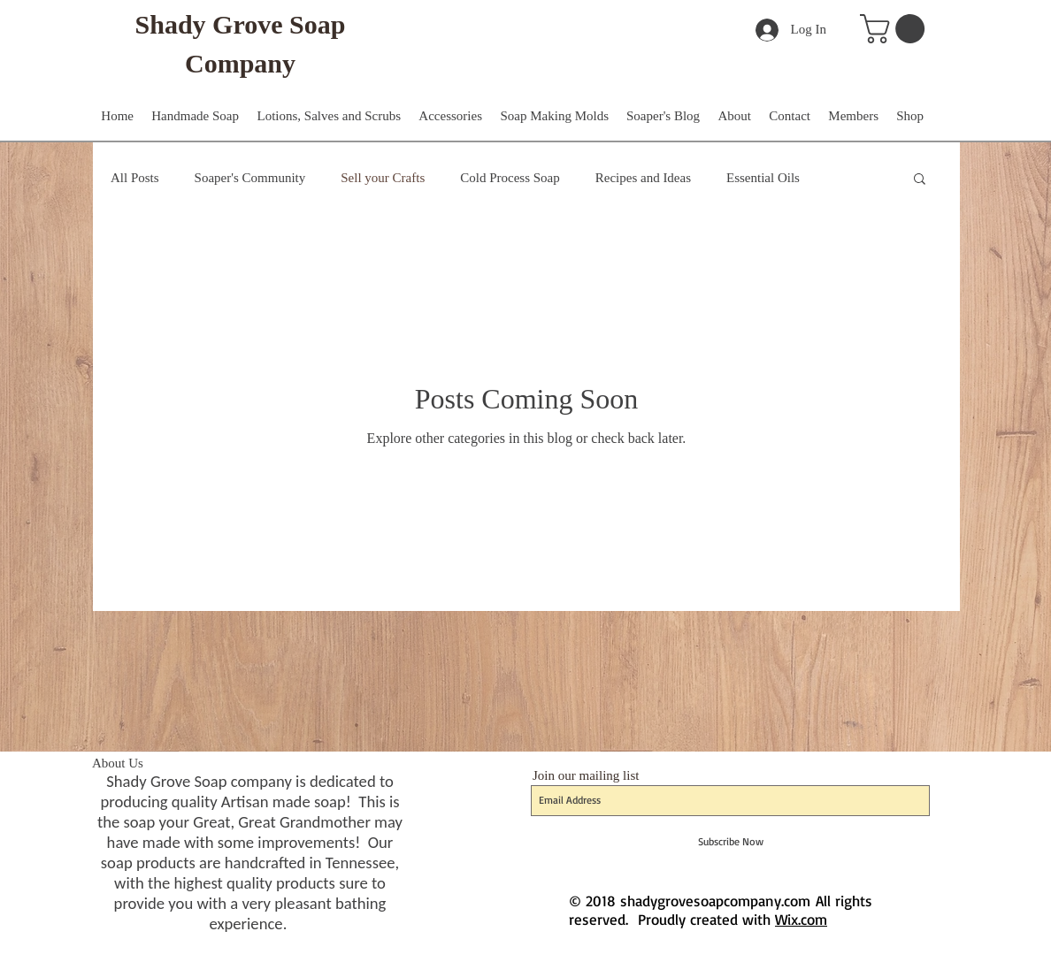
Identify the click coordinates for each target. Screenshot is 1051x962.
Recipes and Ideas (643, 178)
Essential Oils (763, 178)
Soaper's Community (250, 178)
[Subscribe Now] (730, 842)
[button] (896, 28)
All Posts (135, 178)
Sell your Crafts (383, 178)
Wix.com (801, 919)
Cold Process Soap (510, 178)
